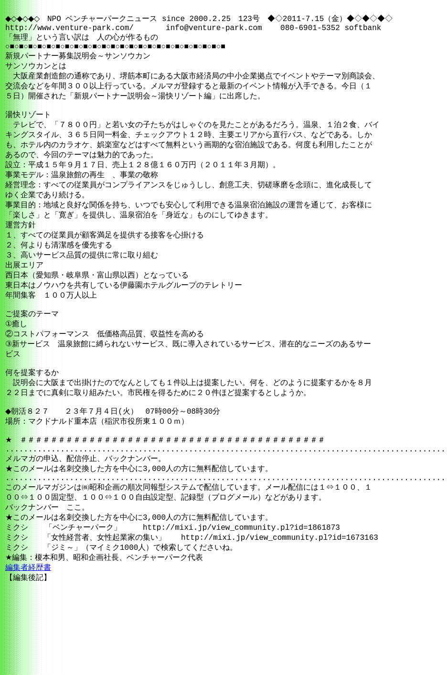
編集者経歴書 (28, 632)
